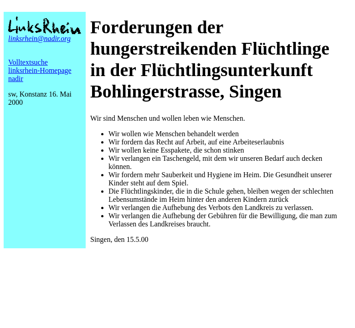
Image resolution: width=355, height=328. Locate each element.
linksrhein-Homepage (40, 70)
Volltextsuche (28, 62)
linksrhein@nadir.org (39, 38)
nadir (15, 78)
